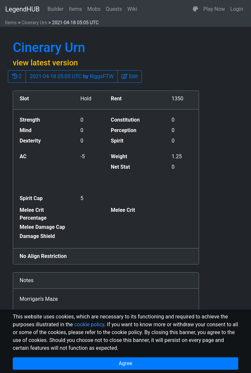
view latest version (45, 62)
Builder (55, 9)
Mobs (93, 9)
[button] (195, 9)
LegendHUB (22, 9)
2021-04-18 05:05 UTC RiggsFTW (71, 76)
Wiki (132, 9)
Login (236, 9)
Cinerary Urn (34, 22)
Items (75, 9)
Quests (114, 9)
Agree (125, 363)
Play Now (214, 9)
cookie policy (89, 324)
